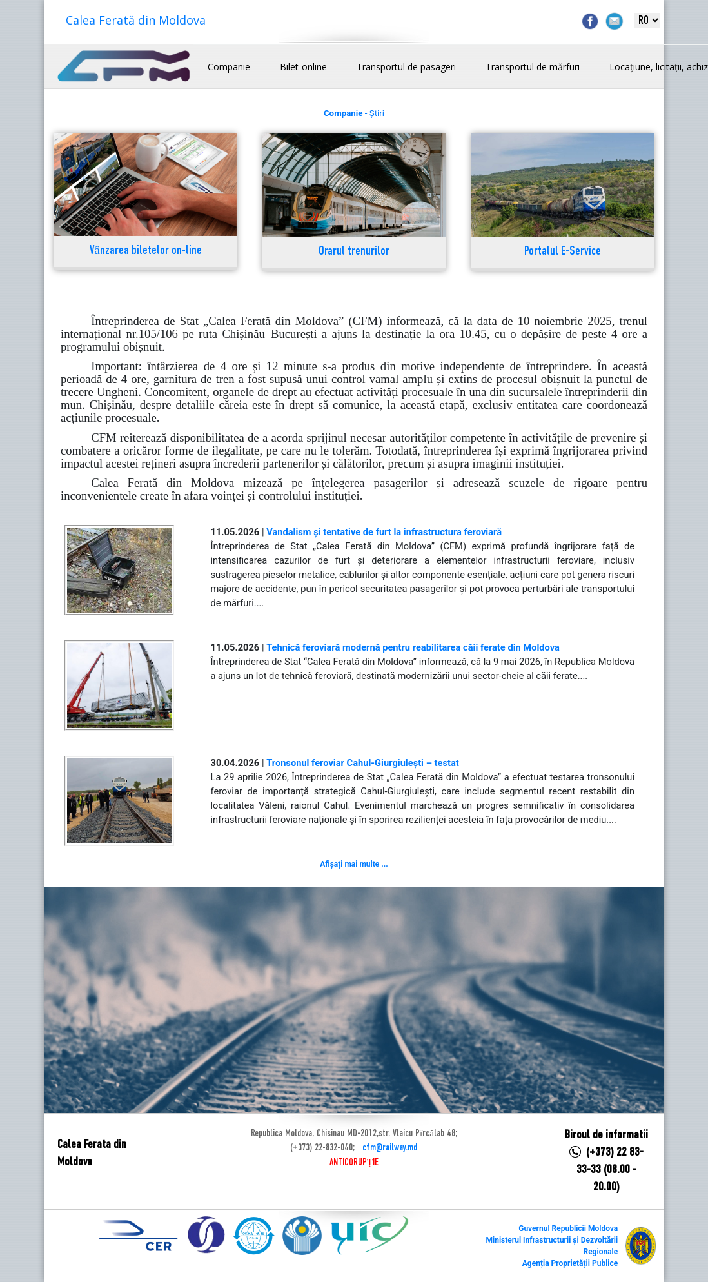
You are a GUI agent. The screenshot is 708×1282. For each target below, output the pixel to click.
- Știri (354, 113)
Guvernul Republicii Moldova (568, 1228)
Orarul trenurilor (354, 251)
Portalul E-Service (562, 251)
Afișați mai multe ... (354, 864)
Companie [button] (229, 67)
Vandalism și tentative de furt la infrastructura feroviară (384, 532)
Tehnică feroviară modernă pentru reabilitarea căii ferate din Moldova (413, 647)
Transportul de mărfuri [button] (533, 67)
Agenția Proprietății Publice (570, 1263)
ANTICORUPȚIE (354, 1162)
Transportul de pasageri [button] (406, 67)
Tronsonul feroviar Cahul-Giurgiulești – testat (362, 763)
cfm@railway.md (389, 1147)
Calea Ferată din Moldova (136, 20)
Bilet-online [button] (303, 67)
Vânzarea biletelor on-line (146, 251)
